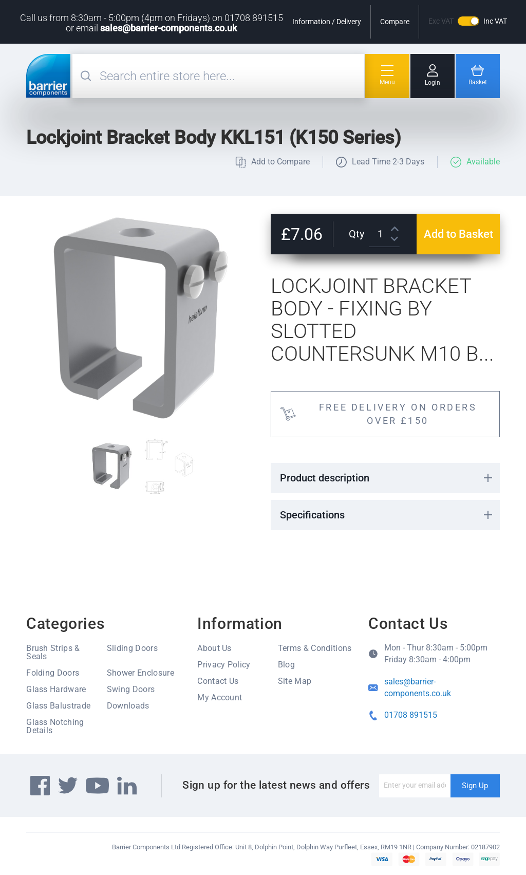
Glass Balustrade (58, 706)
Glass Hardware (56, 689)
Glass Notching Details (55, 726)
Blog (286, 664)
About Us (214, 648)
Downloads (128, 706)
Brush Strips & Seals (53, 652)
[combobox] (230, 76)
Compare (394, 21)
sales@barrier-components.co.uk (168, 28)
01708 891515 (410, 715)
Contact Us (217, 681)
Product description (324, 478)
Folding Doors (52, 673)
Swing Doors (131, 689)
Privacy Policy (223, 664)
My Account (219, 697)
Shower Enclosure (140, 673)
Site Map (295, 681)
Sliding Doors (132, 648)
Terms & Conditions (315, 648)
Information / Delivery (326, 21)
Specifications (312, 515)
